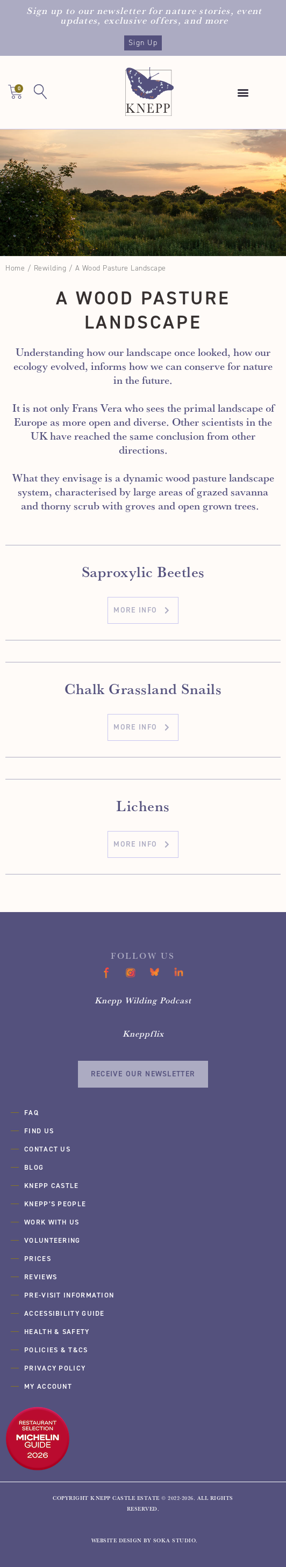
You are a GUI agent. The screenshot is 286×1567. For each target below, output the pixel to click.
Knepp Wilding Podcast (143, 1000)
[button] (243, 92)
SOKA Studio (174, 1540)
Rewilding (50, 268)
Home (15, 268)
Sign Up (143, 43)
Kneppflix (143, 1033)
